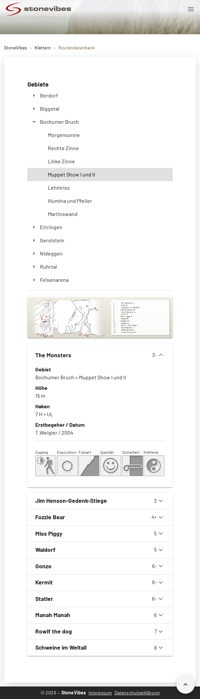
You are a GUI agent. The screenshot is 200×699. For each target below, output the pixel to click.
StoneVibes (15, 47)
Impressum (100, 692)
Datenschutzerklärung (137, 692)
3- (100, 355)
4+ (100, 517)
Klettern (43, 47)
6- (100, 566)
